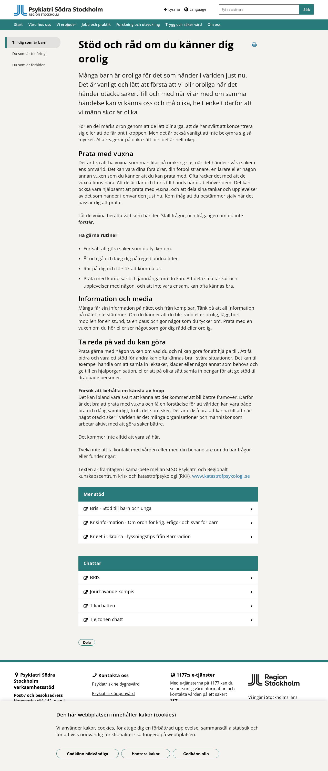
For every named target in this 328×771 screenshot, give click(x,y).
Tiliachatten (102, 605)
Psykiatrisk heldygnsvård (116, 684)
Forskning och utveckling (138, 24)
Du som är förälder (28, 64)
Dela (89, 642)
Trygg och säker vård (184, 24)
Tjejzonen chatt (106, 619)
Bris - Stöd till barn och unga (120, 508)
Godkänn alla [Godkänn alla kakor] (196, 753)
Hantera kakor (146, 753)
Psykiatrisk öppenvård (113, 693)
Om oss (214, 24)
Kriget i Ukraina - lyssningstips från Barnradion (140, 536)
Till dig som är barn (29, 42)
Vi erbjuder (66, 24)
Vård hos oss (39, 24)
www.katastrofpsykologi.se (221, 476)
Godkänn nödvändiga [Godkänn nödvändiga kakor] (87, 753)
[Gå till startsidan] (58, 10)
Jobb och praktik (96, 24)
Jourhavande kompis (112, 591)
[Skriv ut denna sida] (254, 44)
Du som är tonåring (29, 53)
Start (18, 24)
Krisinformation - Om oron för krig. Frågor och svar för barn (154, 522)
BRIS (95, 577)
